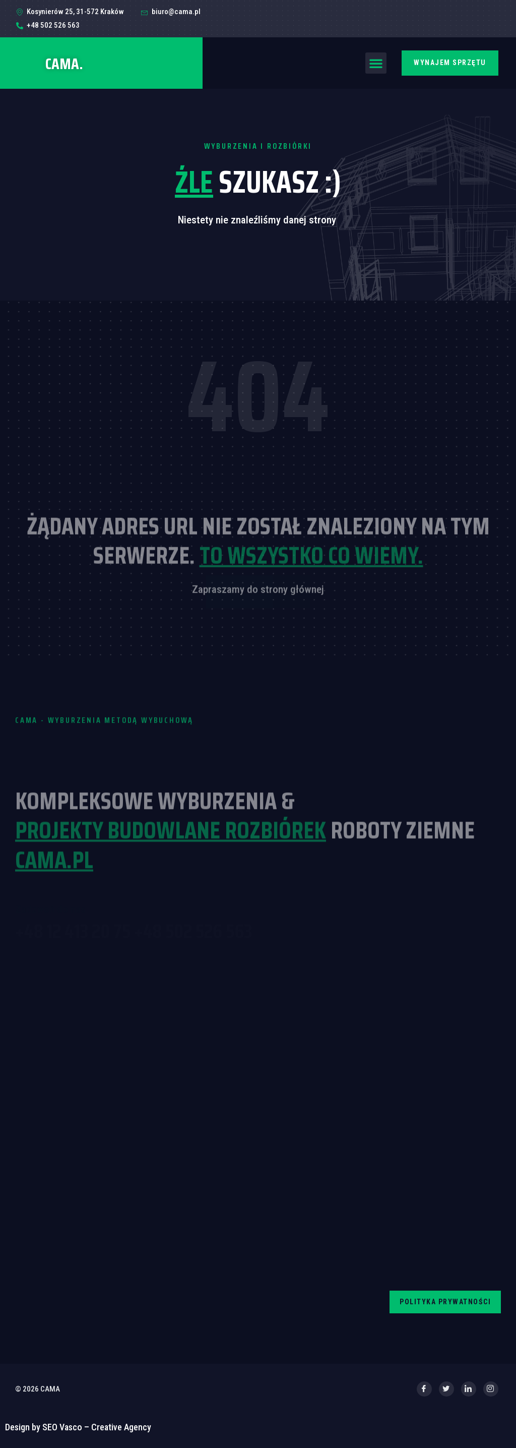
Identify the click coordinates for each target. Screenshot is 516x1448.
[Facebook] (424, 1389)
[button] (375, 63)
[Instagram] (490, 1389)
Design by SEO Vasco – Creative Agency (78, 1427)
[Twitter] (446, 1389)
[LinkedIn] (468, 1389)
